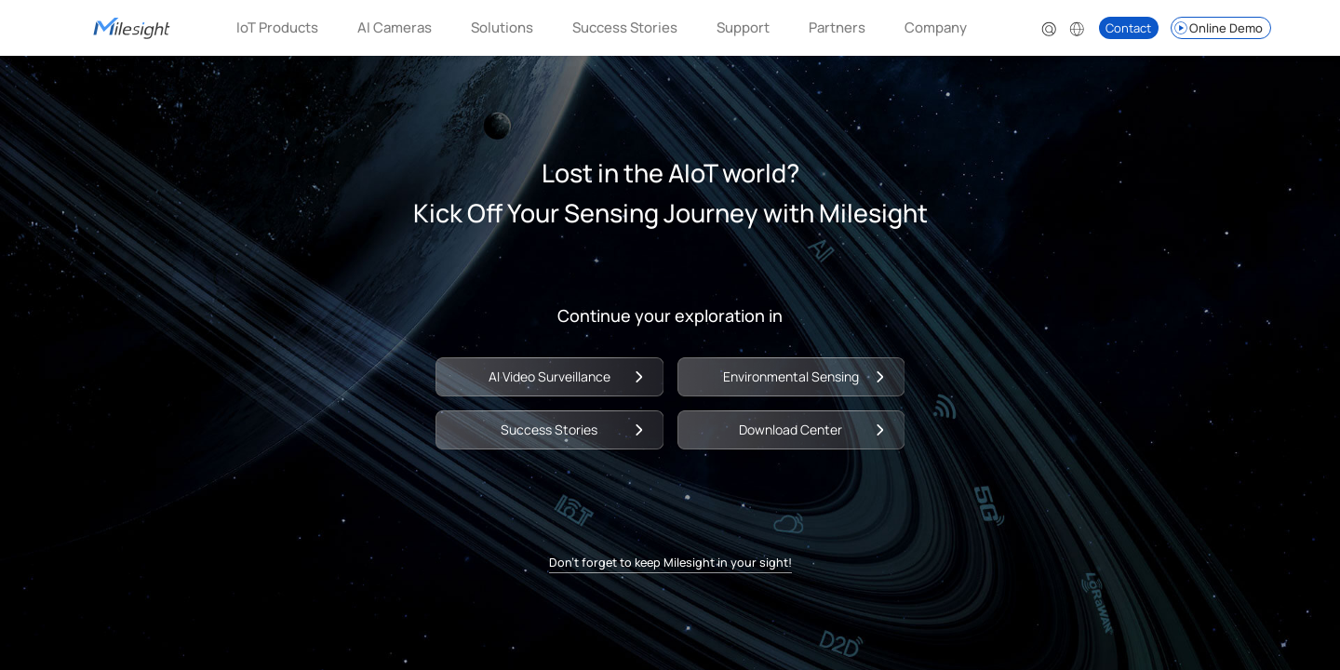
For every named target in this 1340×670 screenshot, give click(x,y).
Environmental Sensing (799, 371)
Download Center (799, 426)
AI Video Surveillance (541, 371)
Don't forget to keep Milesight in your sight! (670, 568)
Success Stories (624, 27)
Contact (1128, 28)
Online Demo (1217, 28)
